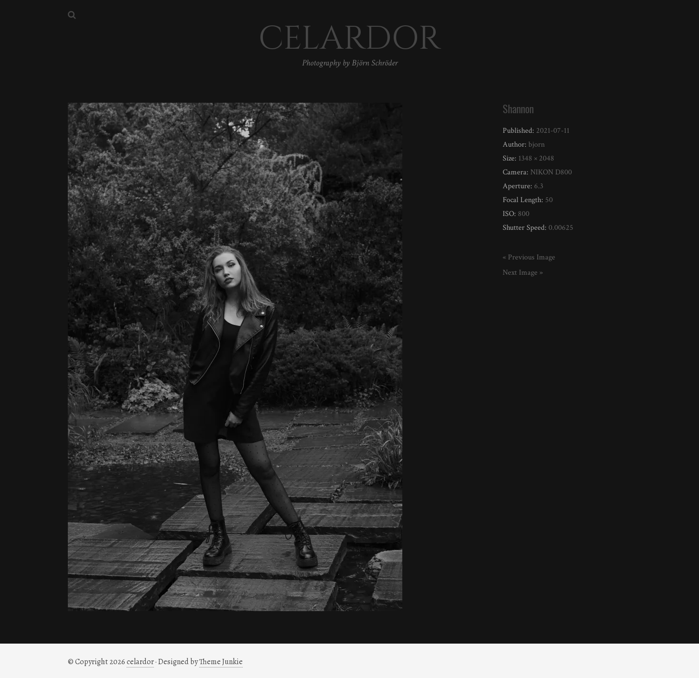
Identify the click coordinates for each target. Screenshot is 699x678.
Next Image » (523, 273)
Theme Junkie (221, 661)
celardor (140, 661)
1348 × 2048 (536, 158)
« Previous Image (529, 257)
